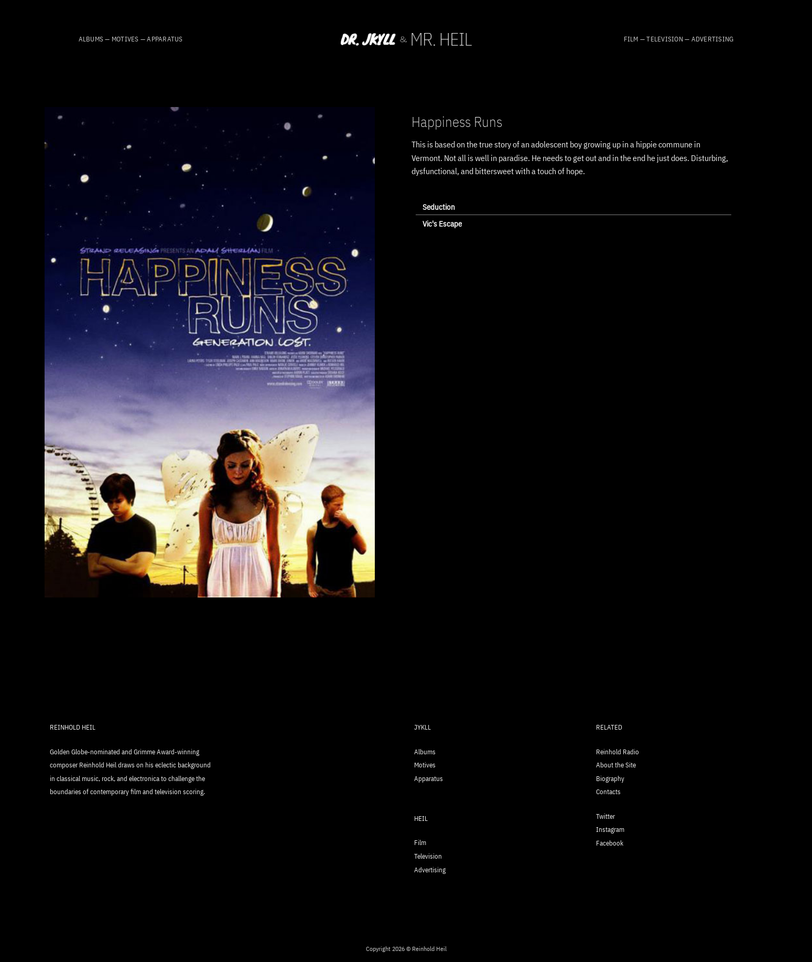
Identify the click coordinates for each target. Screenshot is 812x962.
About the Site (616, 765)
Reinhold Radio (617, 751)
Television (428, 856)
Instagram (610, 829)
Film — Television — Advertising (679, 39)
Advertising (430, 869)
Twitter (605, 816)
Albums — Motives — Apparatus (131, 39)
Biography (610, 778)
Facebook (609, 843)
